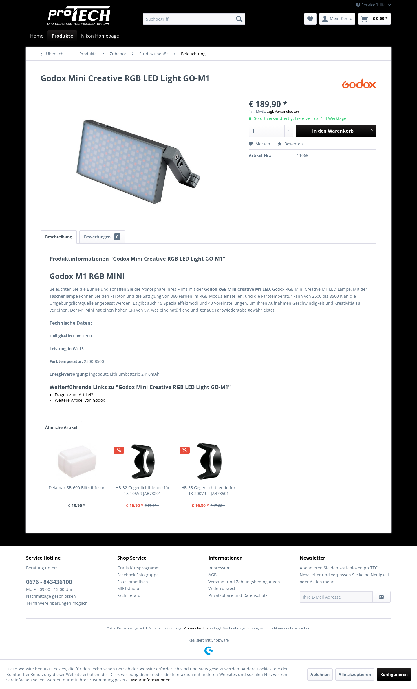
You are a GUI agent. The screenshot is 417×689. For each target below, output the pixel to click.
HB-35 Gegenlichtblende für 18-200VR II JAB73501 (208, 490)
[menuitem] (194, 19)
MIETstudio (128, 588)
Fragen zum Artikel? (71, 394)
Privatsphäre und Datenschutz (238, 595)
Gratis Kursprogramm (138, 568)
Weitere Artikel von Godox (77, 400)
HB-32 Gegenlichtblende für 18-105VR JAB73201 (143, 490)
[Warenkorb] (374, 19)
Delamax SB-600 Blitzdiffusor (77, 487)
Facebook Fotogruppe (138, 574)
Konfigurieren (394, 674)
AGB (213, 574)
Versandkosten (196, 628)
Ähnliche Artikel (61, 427)
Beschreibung (58, 237)
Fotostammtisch (132, 581)
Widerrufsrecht (223, 588)
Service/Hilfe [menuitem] (371, 5)
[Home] (36, 35)
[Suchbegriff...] (194, 19)
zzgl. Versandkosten (283, 111)
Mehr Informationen (151, 680)
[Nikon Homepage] (100, 35)
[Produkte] (62, 35)
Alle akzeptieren (355, 674)
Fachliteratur (129, 595)
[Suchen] (239, 19)
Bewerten (290, 144)
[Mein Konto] (337, 19)
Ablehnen (320, 674)
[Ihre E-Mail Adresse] (336, 597)
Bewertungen (102, 236)
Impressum (220, 568)
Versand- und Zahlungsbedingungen (244, 581)
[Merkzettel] (310, 19)
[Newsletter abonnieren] (381, 597)
